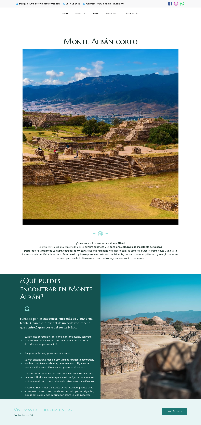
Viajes (95, 13)
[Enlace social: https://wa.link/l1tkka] (182, 4)
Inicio (65, 13)
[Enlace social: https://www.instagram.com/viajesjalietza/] (176, 4)
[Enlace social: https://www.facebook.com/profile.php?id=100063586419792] (170, 4)
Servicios (111, 13)
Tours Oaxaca (131, 13)
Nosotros (80, 13)
